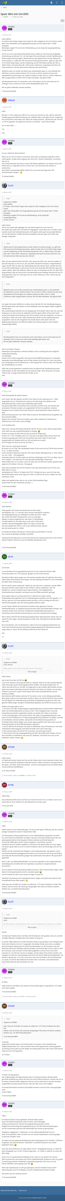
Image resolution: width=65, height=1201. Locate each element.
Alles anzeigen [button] (32, 672)
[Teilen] (62, 20)
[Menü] (62, 3)
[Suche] (51, 3)
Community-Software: (32, 1198)
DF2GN (22, 775)
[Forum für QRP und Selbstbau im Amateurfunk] (4, 3)
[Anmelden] (57, 2)
